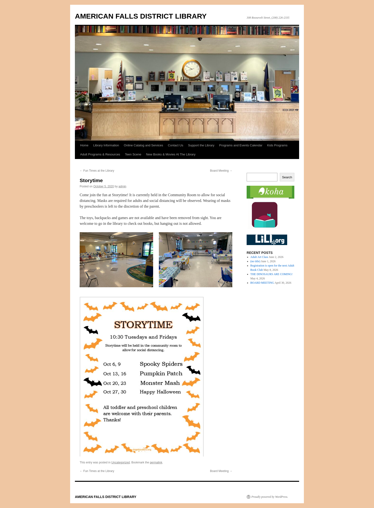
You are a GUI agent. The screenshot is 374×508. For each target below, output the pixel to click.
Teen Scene (133, 154)
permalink (156, 462)
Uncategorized (120, 462)
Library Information (106, 145)
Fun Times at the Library (97, 170)
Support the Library (201, 145)
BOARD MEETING (262, 282)
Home (84, 145)
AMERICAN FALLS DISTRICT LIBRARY (141, 16)
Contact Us (175, 145)
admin (122, 186)
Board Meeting (221, 170)
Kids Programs (277, 145)
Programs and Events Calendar (240, 145)
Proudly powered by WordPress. (269, 496)
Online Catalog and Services (143, 145)
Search (287, 177)
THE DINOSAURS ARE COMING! (271, 274)
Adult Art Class (259, 257)
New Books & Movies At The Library (170, 154)
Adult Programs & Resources (100, 154)
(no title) (255, 261)
